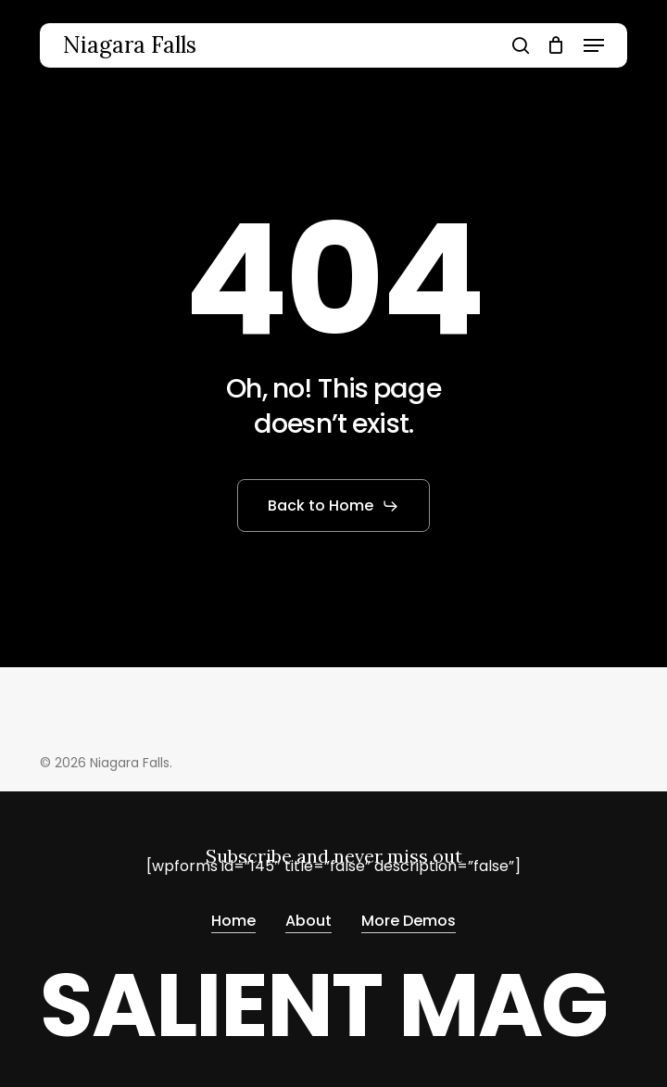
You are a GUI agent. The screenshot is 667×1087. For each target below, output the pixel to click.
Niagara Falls (129, 45)
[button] (594, 45)
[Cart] (556, 45)
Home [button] (233, 917)
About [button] (308, 917)
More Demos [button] (408, 917)
